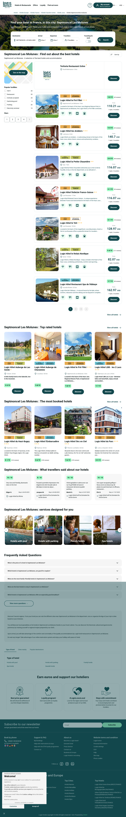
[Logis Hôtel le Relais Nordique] (47, 259)
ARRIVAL (40, 36)
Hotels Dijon (68, 799)
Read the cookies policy (11, 799)
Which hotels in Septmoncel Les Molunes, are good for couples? (29, 571)
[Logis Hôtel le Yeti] (47, 228)
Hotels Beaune (69, 793)
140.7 (114, 136)
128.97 (113, 228)
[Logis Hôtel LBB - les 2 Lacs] (108, 346)
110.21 (113, 106)
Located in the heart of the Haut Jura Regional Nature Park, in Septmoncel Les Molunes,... (77, 379)
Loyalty (42, 5)
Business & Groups (70, 752)
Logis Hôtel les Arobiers (74, 131)
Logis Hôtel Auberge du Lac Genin (17, 368)
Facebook (61, 764)
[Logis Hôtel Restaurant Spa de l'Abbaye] (47, 290)
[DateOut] (56, 40)
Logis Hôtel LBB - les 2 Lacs (108, 368)
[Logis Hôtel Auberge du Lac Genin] (17, 346)
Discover (113, 78)
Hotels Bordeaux (70, 796)
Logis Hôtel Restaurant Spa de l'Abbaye (79, 284)
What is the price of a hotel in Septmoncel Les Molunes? (26, 563)
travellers (67, 36)
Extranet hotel (68, 743)
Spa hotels (10, 666)
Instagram (67, 764)
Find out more (53, 5)
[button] (4, 813)
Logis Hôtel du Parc (106, 441)
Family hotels (88, 662)
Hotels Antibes (69, 790)
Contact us (37, 749)
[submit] (112, 725)
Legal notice (97, 740)
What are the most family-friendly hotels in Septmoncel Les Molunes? (31, 579)
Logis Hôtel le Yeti (71, 223)
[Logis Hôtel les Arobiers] (47, 136)
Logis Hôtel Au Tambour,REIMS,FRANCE (108, 797)
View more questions (19, 603)
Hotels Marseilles (70, 787)
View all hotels (114, 314)
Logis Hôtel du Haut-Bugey (17, 442)
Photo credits (98, 758)
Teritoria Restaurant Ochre (73, 66)
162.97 (113, 290)
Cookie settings (99, 746)
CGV (95, 749)
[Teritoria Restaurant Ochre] (47, 75)
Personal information (100, 743)
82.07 (114, 259)
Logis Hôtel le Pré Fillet (73, 100)
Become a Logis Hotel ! (71, 740)
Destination (16, 36)
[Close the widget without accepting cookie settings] (12, 773)
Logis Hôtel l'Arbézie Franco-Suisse (78, 192)
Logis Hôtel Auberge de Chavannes (45, 368)
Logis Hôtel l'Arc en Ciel (76, 442)
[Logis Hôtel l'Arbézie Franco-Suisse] (47, 198)
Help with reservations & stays (44, 743)
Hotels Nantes (69, 784)
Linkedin (72, 764)
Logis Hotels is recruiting (72, 755)
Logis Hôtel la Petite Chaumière (77, 161)
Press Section (68, 746)
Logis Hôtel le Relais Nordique (74, 253)
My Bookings (38, 740)
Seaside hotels (50, 666)
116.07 (113, 167)
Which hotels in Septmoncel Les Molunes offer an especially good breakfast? (33, 595)
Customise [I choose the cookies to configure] (13, 806)
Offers (35, 5)
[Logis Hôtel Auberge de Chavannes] (48, 346)
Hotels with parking (51, 662)
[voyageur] (71, 40)
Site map (96, 755)
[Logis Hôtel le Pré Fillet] (47, 106)
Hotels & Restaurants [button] (23, 5)
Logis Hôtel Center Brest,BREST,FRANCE (108, 784)
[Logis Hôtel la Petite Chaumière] (47, 167)
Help (95, 752)
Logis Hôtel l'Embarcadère (47, 442)
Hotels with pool (12, 662)
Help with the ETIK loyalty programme (46, 746)
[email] (82, 725)
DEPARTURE (53, 36)
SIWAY (85, 815)
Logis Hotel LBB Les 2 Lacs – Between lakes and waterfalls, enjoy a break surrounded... (107, 379)
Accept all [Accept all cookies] (35, 806)
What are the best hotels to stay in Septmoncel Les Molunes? (28, 587)
